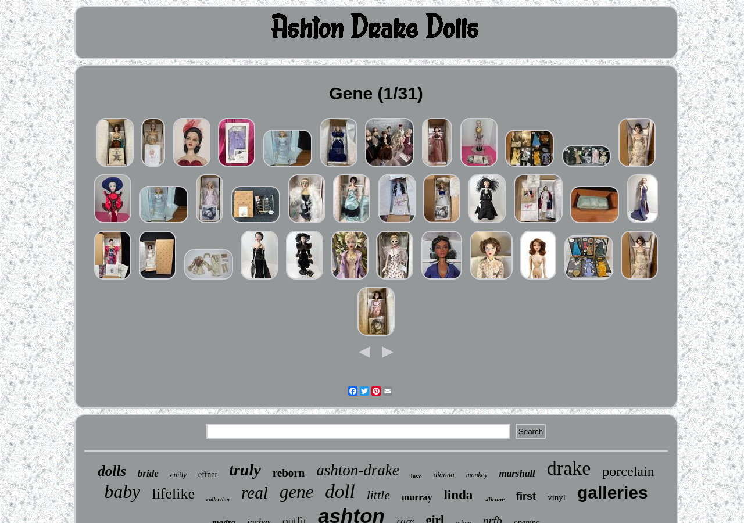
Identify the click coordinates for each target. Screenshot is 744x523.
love (416, 475)
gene (297, 492)
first (526, 496)
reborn (289, 473)
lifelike (173, 493)
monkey (477, 475)
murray (417, 497)
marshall (517, 473)
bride (148, 473)
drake (569, 468)
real (254, 492)
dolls (112, 471)
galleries (612, 492)
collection (218, 499)
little (378, 495)
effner (207, 474)
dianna (444, 474)
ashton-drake (357, 470)
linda (458, 495)
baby (122, 491)
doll (340, 491)
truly (244, 470)
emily (178, 474)
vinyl (557, 497)
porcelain (628, 471)
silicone (494, 499)
